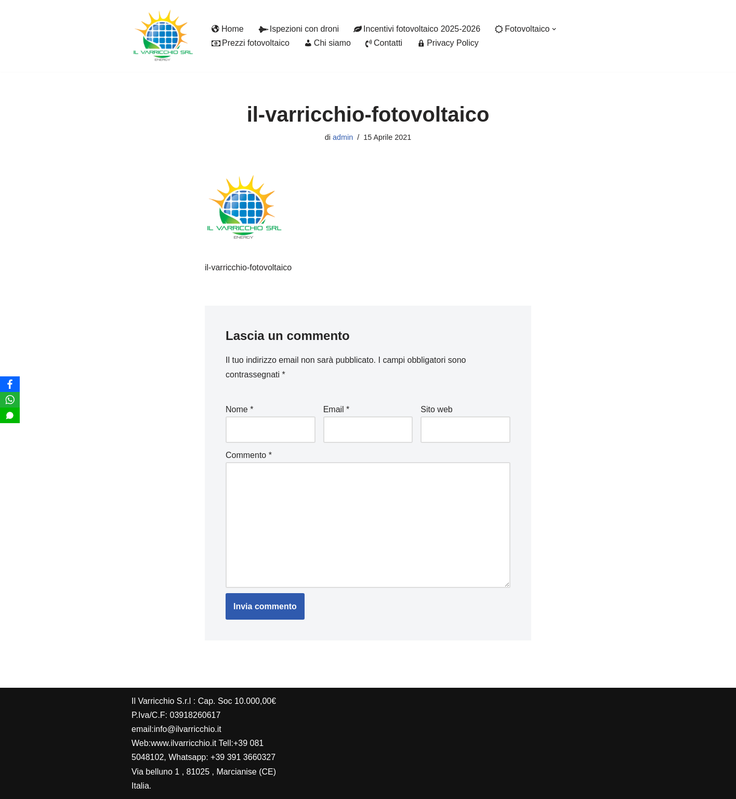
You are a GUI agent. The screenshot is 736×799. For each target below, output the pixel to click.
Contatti (383, 42)
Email (336, 409)
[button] (554, 29)
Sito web (436, 409)
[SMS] (10, 415)
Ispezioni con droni (298, 28)
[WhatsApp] (10, 400)
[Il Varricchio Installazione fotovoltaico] (163, 35)
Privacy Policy (448, 42)
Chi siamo (327, 42)
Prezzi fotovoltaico (251, 42)
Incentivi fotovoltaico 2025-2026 (416, 28)
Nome (239, 409)
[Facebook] (10, 384)
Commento (249, 455)
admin (343, 137)
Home (228, 28)
